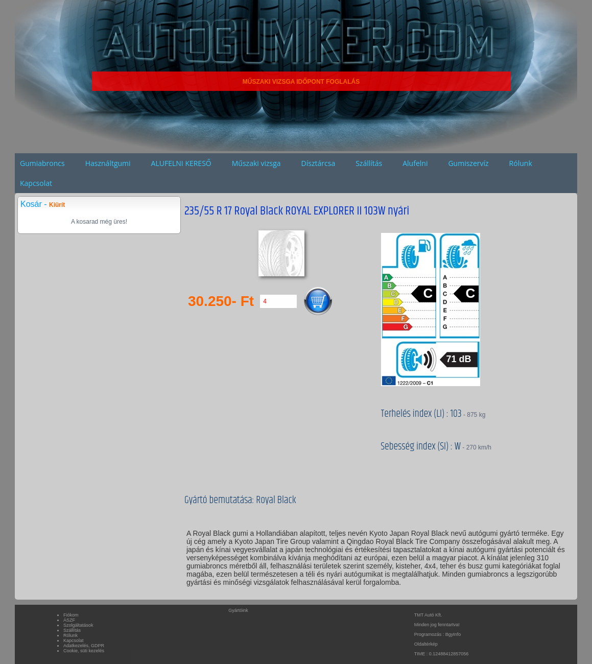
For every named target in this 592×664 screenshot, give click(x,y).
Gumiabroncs (42, 163)
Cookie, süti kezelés (83, 650)
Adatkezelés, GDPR (83, 645)
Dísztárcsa (318, 163)
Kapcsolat (36, 183)
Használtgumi (108, 163)
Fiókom (71, 615)
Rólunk (520, 163)
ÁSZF (69, 620)
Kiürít (57, 204)
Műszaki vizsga (256, 163)
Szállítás (369, 163)
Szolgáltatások (78, 625)
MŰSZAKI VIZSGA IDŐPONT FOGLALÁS (301, 81)
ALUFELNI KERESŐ (181, 163)
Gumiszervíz (468, 163)
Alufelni (415, 163)
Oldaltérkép (426, 644)
